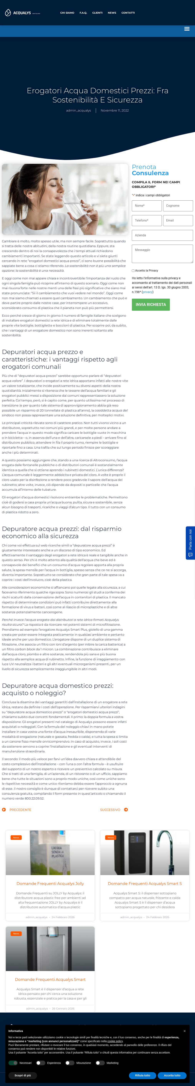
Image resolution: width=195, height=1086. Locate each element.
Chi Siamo (67, 12)
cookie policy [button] (115, 1041)
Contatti (128, 12)
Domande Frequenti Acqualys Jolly (50, 883)
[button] (187, 28)
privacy (148, 291)
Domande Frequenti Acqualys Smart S (145, 883)
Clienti (97, 12)
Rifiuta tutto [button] (142, 1075)
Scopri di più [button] (23, 1075)
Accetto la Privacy (146, 270)
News (112, 12)
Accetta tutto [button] (172, 1075)
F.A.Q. (83, 12)
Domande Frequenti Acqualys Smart (50, 979)
